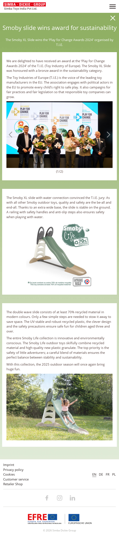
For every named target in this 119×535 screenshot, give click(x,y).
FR (107, 474)
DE (101, 474)
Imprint (8, 465)
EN (94, 474)
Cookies (9, 474)
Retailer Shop (13, 484)
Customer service (16, 479)
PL (114, 474)
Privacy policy (13, 469)
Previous (12, 134)
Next (107, 134)
